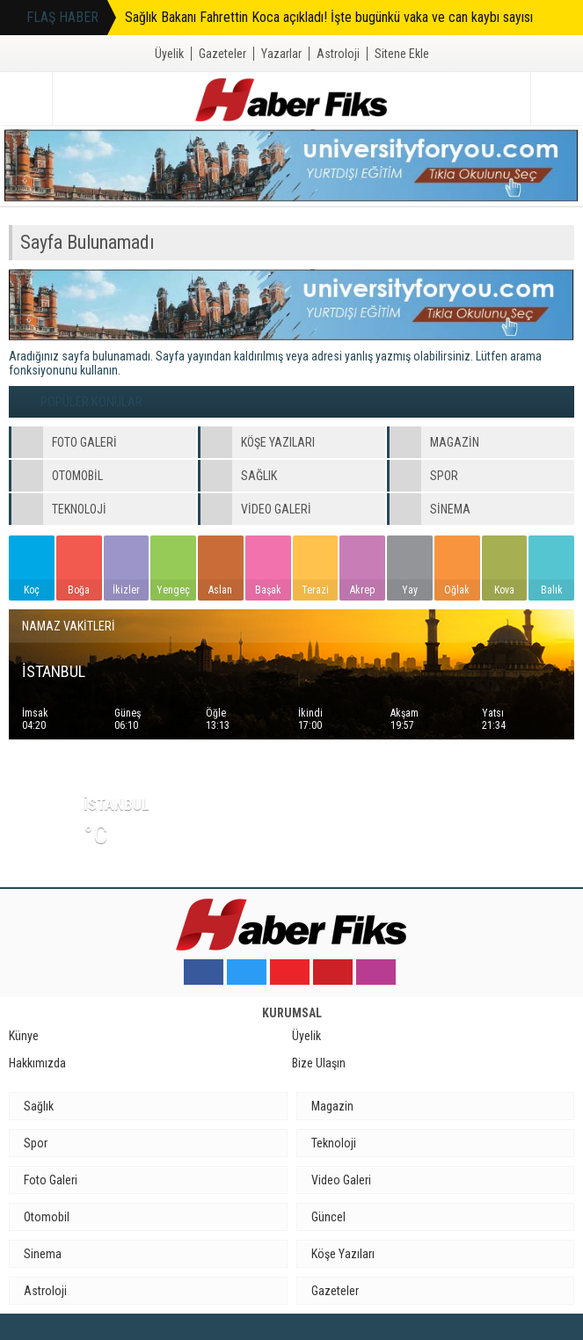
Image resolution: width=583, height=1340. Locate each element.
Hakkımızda (37, 1063)
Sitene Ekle (402, 54)
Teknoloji (333, 1143)
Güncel (328, 1217)
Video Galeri (341, 1180)
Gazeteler (222, 54)
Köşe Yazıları (343, 1254)
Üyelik (169, 54)
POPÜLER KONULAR (91, 402)
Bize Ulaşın (319, 1063)
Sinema (43, 1254)
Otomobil (46, 1217)
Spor (35, 1143)
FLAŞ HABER (62, 17)
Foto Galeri (50, 1180)
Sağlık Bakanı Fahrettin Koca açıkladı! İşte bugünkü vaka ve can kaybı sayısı (329, 17)
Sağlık (39, 1106)
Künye (24, 1036)
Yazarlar (281, 54)
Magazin (332, 1106)
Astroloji (338, 54)
